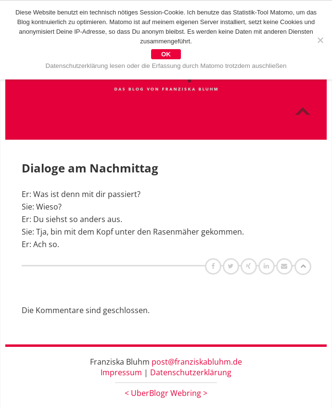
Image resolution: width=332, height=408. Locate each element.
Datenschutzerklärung (190, 372)
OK (166, 54)
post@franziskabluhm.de (197, 361)
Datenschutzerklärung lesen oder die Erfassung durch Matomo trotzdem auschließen (166, 65)
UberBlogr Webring (166, 393)
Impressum (121, 372)
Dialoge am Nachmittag (90, 168)
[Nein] (320, 40)
